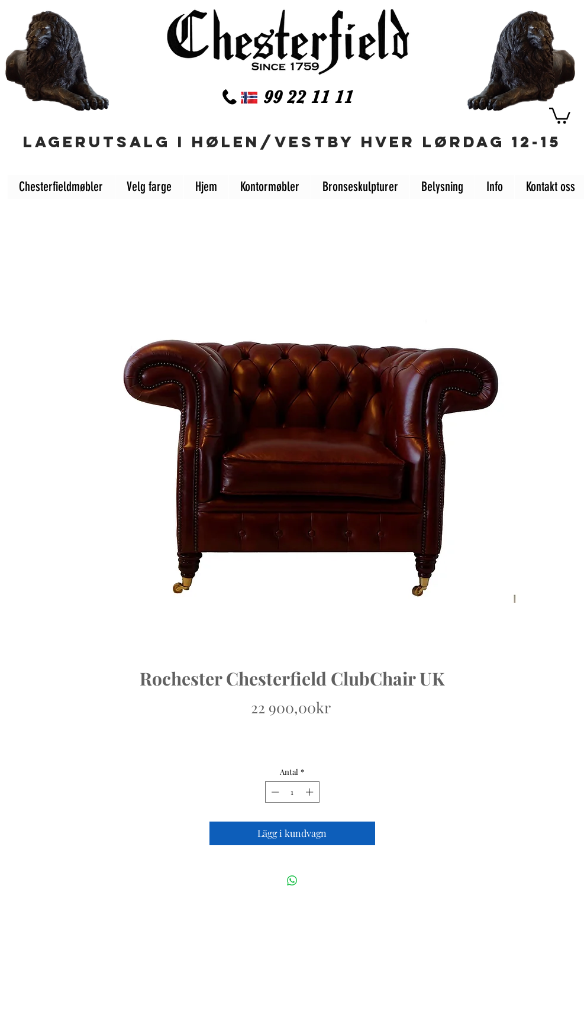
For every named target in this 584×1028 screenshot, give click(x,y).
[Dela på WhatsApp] (292, 881)
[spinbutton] (292, 792)
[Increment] (311, 792)
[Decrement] (274, 792)
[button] (559, 115)
